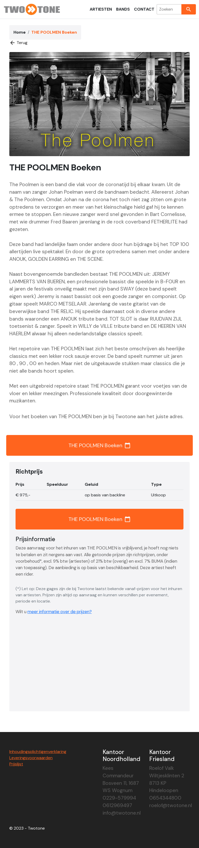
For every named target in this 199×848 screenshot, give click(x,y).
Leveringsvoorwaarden (31, 757)
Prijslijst (16, 764)
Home (19, 32)
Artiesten (101, 9)
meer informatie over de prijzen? (59, 611)
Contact (144, 9)
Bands (123, 9)
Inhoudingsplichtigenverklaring (37, 751)
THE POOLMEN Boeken (99, 445)
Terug (18, 43)
